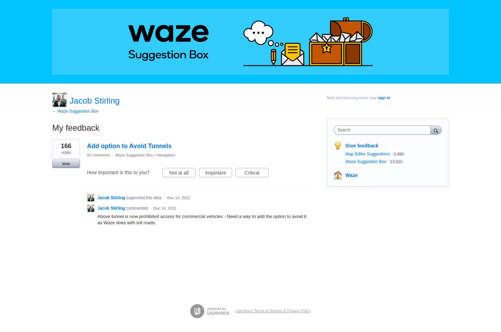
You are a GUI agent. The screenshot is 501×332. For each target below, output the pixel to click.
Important (218, 174)
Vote (66, 164)
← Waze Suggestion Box (75, 111)
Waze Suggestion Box (134, 155)
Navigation (166, 155)
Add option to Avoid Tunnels (129, 146)
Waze (351, 175)
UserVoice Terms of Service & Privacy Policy (273, 311)
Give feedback (362, 145)
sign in (384, 98)
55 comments (98, 155)
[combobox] (384, 130)
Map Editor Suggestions (368, 154)
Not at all (182, 174)
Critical (257, 174)
